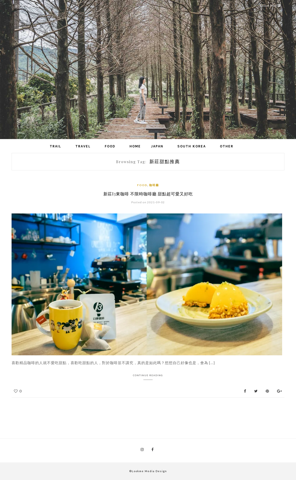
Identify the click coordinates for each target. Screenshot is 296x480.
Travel (83, 146)
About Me (270, 5)
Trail (55, 146)
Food (110, 146)
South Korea (191, 146)
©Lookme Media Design (148, 471)
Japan (157, 146)
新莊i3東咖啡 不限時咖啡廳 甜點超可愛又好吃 (148, 194)
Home (135, 146)
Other (226, 146)
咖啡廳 (154, 185)
